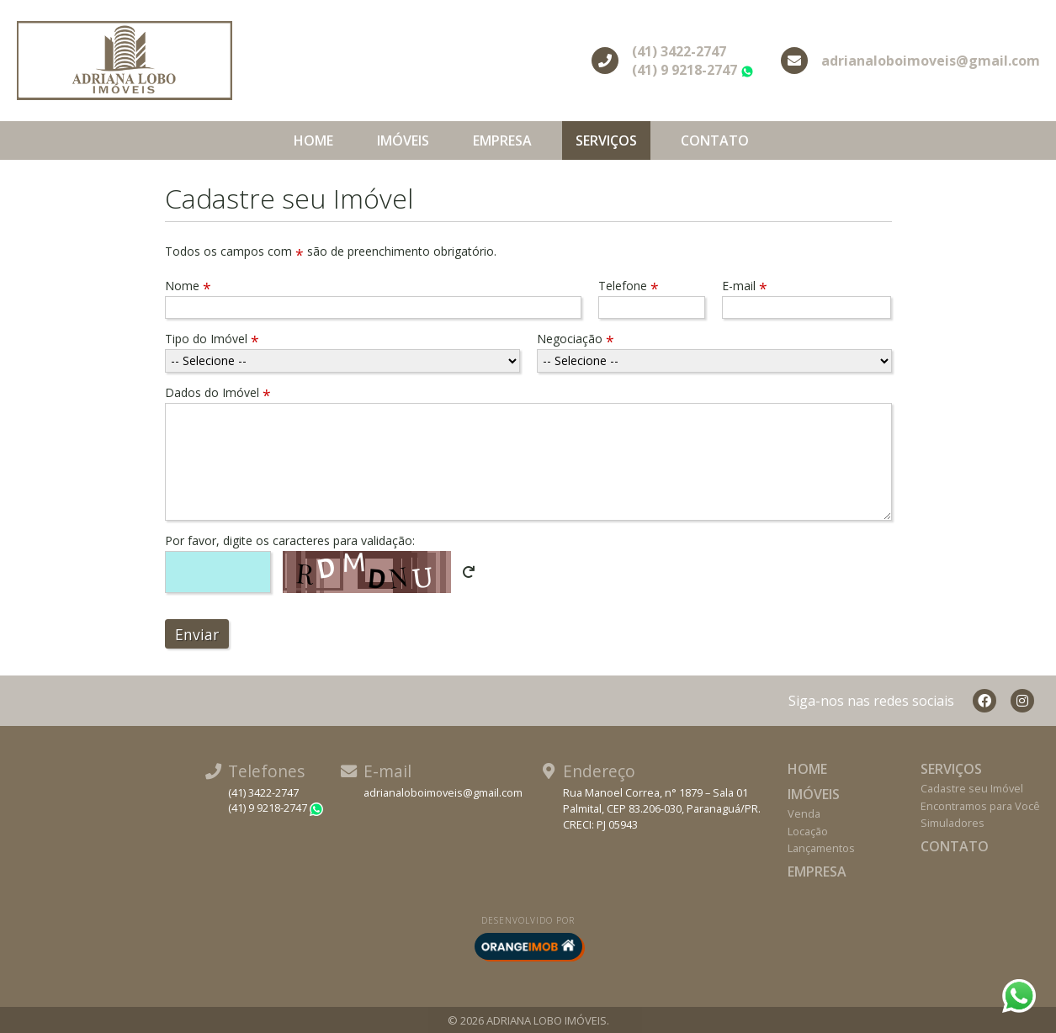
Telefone (628, 286)
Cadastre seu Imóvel (972, 788)
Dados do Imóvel (218, 392)
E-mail (744, 286)
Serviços (606, 140)
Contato (715, 140)
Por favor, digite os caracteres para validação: (290, 540)
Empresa (502, 140)
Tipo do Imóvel (212, 339)
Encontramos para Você (980, 805)
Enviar (197, 634)
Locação (808, 831)
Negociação (575, 339)
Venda (804, 813)
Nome (188, 286)
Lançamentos (821, 848)
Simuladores (952, 822)
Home (313, 140)
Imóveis (403, 140)
